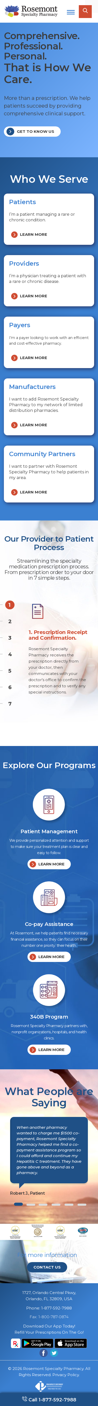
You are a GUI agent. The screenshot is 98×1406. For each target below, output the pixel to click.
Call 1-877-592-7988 (51, 1400)
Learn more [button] (29, 234)
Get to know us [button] (30, 131)
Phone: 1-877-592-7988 (49, 1308)
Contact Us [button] (47, 1267)
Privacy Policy (65, 1374)
